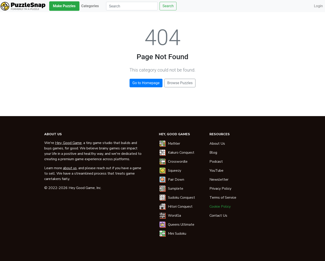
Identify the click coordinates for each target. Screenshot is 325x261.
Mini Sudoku (177, 233)
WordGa (174, 215)
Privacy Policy (220, 188)
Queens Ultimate (181, 224)
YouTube (216, 170)
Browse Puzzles (180, 83)
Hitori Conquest (180, 206)
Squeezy (174, 170)
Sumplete (175, 188)
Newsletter (218, 179)
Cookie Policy (220, 206)
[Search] (132, 6)
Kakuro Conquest (181, 152)
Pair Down (176, 179)
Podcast (216, 161)
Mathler (174, 143)
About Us (217, 143)
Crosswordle (178, 161)
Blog (213, 152)
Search (168, 6)
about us (70, 168)
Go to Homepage (146, 83)
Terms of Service (222, 197)
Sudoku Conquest (181, 197)
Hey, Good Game (68, 142)
